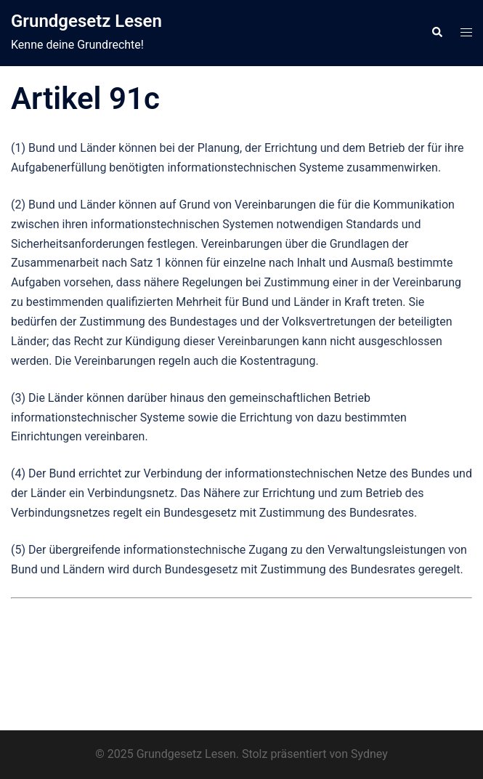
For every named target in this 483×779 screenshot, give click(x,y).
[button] (436, 33)
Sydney (369, 754)
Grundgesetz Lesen (86, 21)
